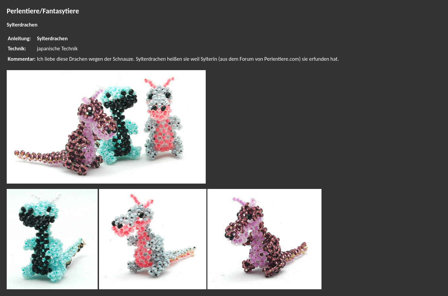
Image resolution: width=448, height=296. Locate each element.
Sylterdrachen (52, 38)
